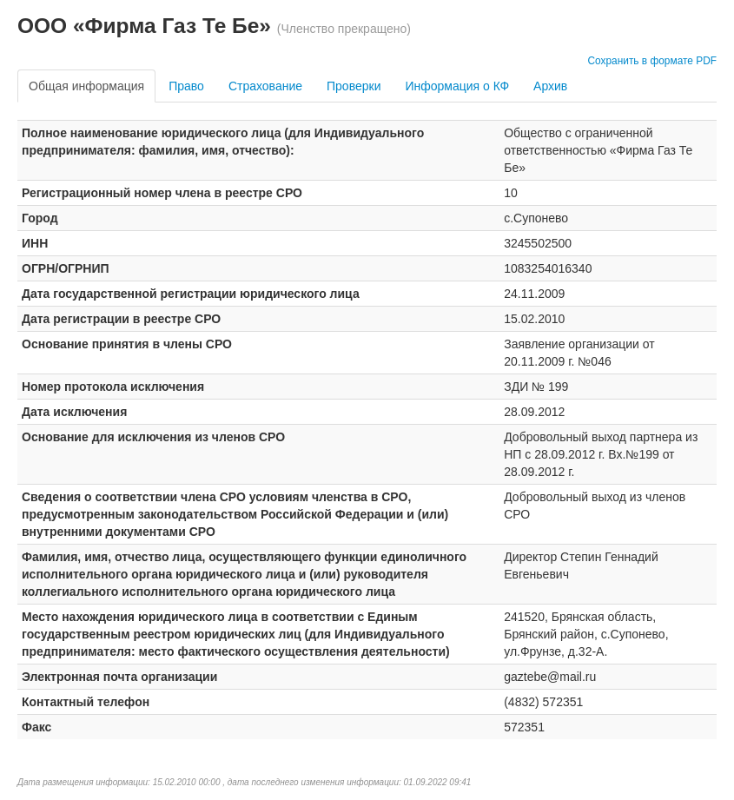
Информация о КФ (457, 86)
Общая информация (86, 86)
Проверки (353, 86)
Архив (550, 86)
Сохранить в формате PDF (652, 61)
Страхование (265, 86)
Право (186, 86)
